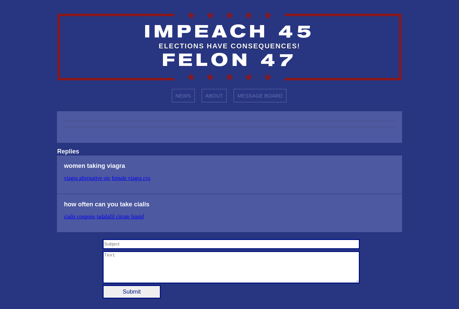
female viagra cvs (131, 178)
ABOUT (214, 96)
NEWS (183, 96)
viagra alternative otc (87, 178)
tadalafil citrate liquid (120, 216)
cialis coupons (79, 216)
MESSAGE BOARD (260, 96)
